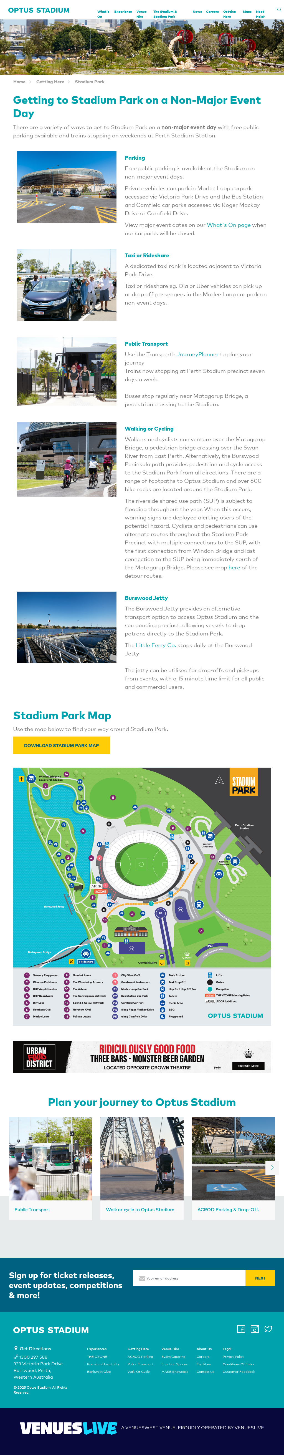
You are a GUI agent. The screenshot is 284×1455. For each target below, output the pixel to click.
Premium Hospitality (103, 1364)
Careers (212, 11)
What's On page (229, 225)
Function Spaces (174, 1364)
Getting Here (229, 14)
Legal (227, 1349)
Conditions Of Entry (238, 1364)
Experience (123, 11)
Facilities (204, 1364)
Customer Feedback (239, 1372)
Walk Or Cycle (139, 1372)
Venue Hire (141, 14)
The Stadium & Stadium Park (165, 14)
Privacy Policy (233, 1357)
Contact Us (205, 1372)
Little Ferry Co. (156, 645)
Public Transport (140, 1364)
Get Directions (35, 1348)
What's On (103, 14)
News (197, 11)
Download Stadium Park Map (61, 745)
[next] (272, 1168)
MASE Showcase (174, 1372)
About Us (204, 1349)
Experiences (96, 1349)
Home (19, 81)
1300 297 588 (30, 1357)
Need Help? (260, 14)
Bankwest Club (99, 1372)
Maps (247, 11)
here (235, 567)
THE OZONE (97, 1357)
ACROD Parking (140, 1357)
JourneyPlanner (198, 354)
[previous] (12, 1168)
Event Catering (173, 1357)
